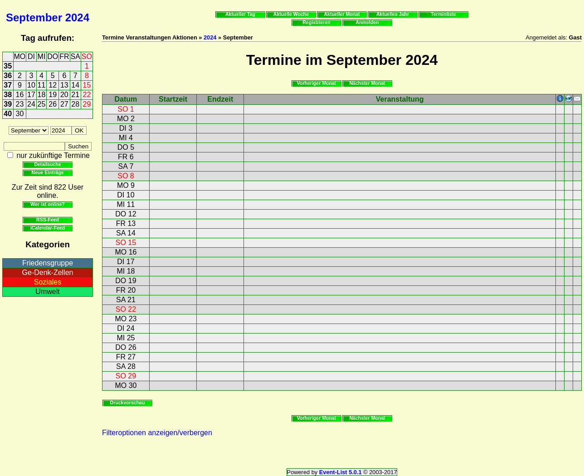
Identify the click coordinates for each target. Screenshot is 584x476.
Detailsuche (47, 164)
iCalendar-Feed (47, 228)
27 (64, 104)
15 (87, 85)
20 (64, 94)
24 (31, 104)
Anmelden (367, 22)
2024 (77, 17)
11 (42, 85)
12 (53, 85)
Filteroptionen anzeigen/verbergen (157, 433)
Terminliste (443, 14)
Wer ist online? (47, 204)
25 (42, 104)
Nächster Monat (367, 83)
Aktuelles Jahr (392, 14)
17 (31, 94)
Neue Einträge (48, 172)
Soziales (47, 282)
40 (8, 114)
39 (8, 104)
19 (53, 94)
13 (64, 85)
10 (31, 85)
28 (75, 104)
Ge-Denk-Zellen (47, 272)
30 (20, 114)
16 (20, 94)
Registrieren (316, 22)
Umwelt (47, 291)
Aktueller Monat (342, 14)
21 (75, 94)
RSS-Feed (47, 219)
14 (75, 85)
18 (42, 94)
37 (8, 85)
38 (8, 94)
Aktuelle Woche (291, 14)
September (34, 17)
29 (87, 104)
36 (8, 75)
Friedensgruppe (47, 263)
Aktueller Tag (240, 14)
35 (8, 66)
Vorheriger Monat (316, 83)
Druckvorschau (127, 402)
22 (87, 94)
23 (20, 104)
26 (53, 104)
